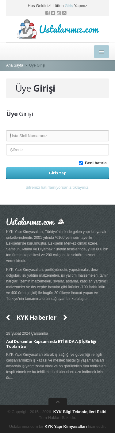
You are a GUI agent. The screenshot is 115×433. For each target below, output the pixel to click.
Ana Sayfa (14, 65)
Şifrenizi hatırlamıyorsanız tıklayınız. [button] (57, 187)
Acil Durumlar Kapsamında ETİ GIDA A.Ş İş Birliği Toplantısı (51, 344)
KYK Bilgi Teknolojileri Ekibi (79, 411)
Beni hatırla (94, 163)
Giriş (69, 5)
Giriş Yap (58, 173)
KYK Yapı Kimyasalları (65, 426)
